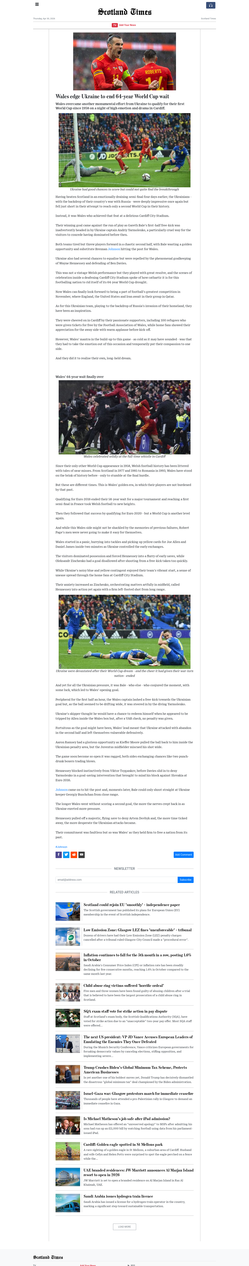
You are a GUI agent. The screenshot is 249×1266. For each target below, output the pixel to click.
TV (114, 25)
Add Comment (183, 854)
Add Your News (127, 25)
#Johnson (61, 847)
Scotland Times (124, 11)
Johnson (114, 249)
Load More (124, 1226)
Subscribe (185, 879)
